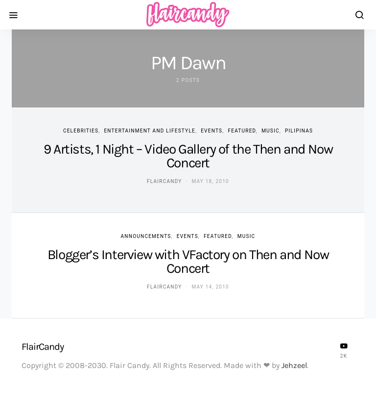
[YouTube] (343, 350)
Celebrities (80, 130)
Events (211, 130)
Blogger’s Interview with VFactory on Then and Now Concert (188, 261)
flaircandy (164, 181)
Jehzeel (294, 365)
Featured (242, 130)
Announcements (146, 236)
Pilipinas (299, 130)
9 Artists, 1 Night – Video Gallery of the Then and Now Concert (188, 156)
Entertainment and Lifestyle (149, 130)
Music (270, 130)
